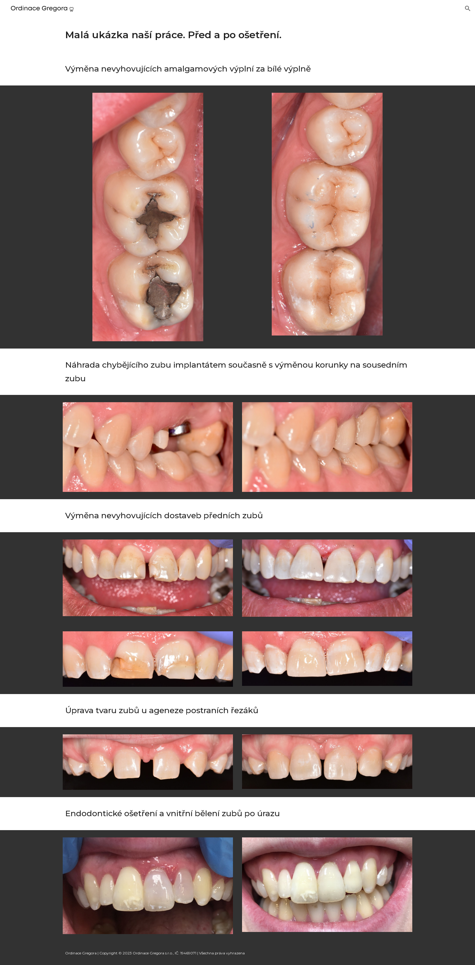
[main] (237, 34)
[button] (467, 8)
